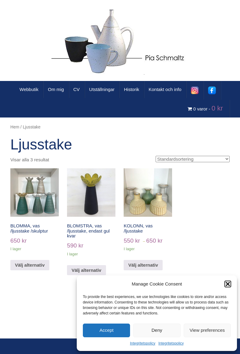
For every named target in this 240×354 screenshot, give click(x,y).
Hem (14, 127)
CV (76, 89)
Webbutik (28, 89)
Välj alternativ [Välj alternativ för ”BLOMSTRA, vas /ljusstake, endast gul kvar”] (86, 270)
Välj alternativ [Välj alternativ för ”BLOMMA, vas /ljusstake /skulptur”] (30, 265)
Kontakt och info (165, 89)
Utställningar (102, 89)
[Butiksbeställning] (193, 159)
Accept (107, 330)
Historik (131, 89)
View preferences (207, 330)
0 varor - (206, 108)
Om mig (56, 89)
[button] (228, 284)
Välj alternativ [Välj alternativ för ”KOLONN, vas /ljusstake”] (143, 265)
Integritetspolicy (142, 343)
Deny (156, 330)
